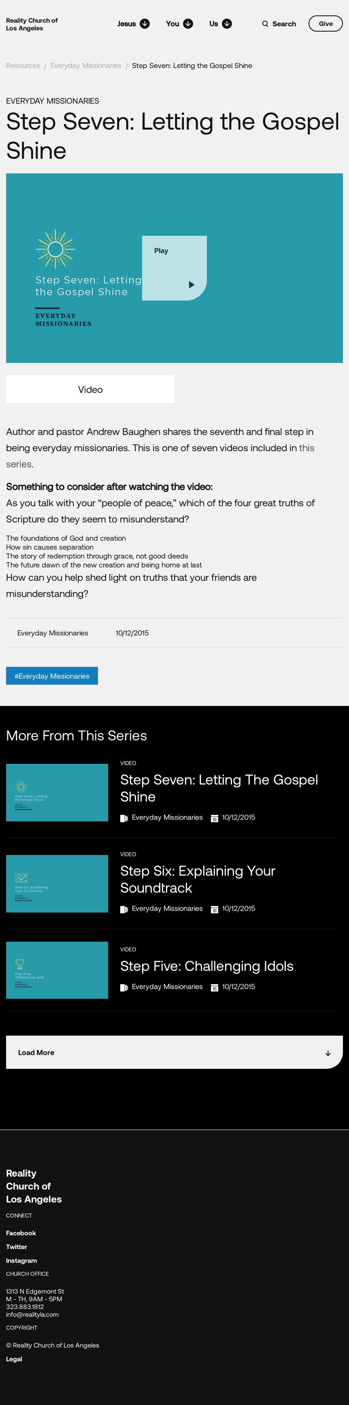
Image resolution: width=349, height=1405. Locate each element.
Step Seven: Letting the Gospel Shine (192, 65)
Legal (14, 1358)
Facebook (21, 1233)
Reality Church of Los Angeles (32, 24)
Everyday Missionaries (86, 65)
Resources (23, 65)
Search (284, 23)
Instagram (21, 1260)
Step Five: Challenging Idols (207, 965)
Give (326, 23)
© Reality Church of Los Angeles (52, 1345)
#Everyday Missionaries (52, 686)
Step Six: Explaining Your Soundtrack (198, 878)
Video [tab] (90, 389)
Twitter (16, 1246)
